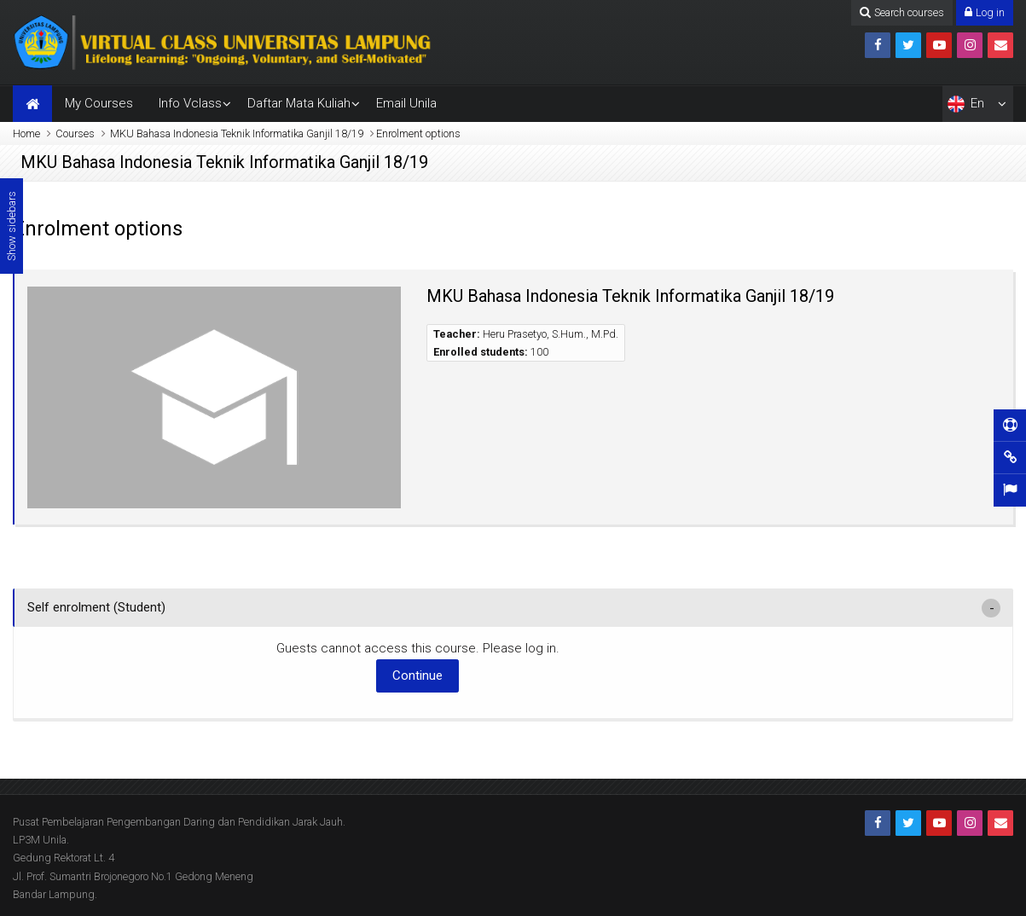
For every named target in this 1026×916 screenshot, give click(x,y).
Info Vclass (190, 103)
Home (26, 133)
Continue (417, 675)
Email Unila (406, 103)
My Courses (99, 103)
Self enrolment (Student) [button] (96, 607)
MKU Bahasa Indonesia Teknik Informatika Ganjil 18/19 (236, 133)
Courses (75, 133)
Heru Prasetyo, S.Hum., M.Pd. (550, 334)
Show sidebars (11, 226)
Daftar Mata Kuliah (299, 103)
